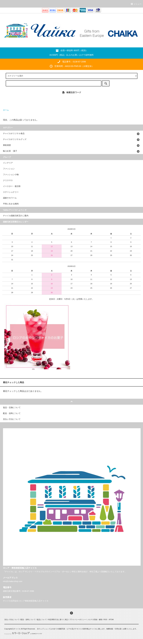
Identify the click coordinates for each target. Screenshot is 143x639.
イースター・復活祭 (12, 186)
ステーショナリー (11, 192)
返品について (42, 619)
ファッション (9, 169)
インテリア (8, 163)
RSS (105, 619)
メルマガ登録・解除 (94, 619)
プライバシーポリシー (77, 619)
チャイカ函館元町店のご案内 (15, 216)
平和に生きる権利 (11, 204)
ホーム (6, 110)
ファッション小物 (11, 175)
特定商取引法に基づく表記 (58, 619)
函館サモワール (10, 198)
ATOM (111, 619)
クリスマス (8, 180)
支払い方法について (11, 619)
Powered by (23, 634)
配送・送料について (28, 619)
